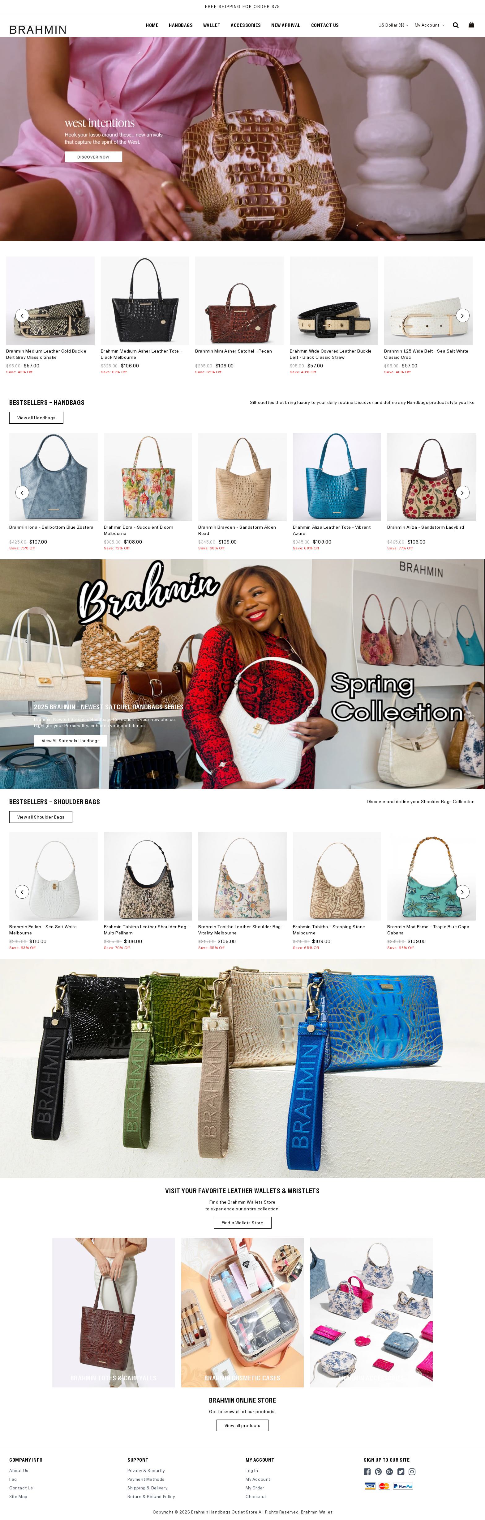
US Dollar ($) (393, 25)
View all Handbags (36, 417)
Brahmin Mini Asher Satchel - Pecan (233, 351)
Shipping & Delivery (147, 1487)
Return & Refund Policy (151, 1496)
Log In (252, 1470)
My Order (255, 1487)
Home (152, 25)
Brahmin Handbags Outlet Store (224, 1511)
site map (18, 1496)
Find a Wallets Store (243, 1222)
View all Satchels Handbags (71, 740)
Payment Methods (146, 1479)
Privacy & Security (146, 1470)
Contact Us (21, 1487)
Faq (13, 1479)
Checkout (256, 1496)
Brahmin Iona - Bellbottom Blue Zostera (51, 527)
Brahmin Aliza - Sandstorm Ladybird (425, 527)
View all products (242, 1425)
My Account (430, 25)
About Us (18, 1470)
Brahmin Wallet (316, 1511)
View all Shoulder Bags (40, 817)
